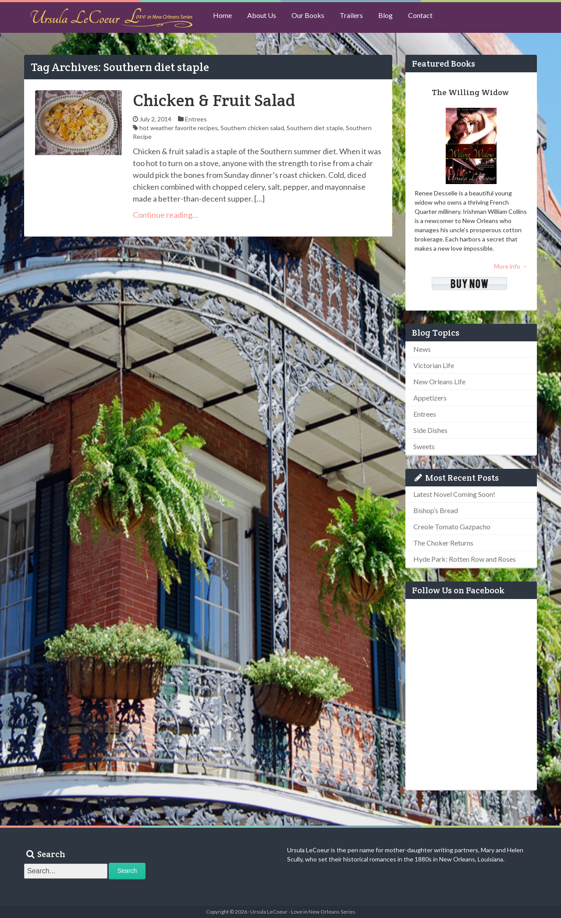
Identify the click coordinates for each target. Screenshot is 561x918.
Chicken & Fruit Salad (214, 100)
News (422, 349)
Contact (432, 18)
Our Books (313, 18)
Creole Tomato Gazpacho (451, 526)
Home (223, 18)
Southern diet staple (315, 127)
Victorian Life (433, 365)
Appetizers (430, 397)
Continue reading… (165, 215)
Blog (395, 18)
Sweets (424, 446)
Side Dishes (430, 430)
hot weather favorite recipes (178, 127)
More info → (511, 266)
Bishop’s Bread (435, 510)
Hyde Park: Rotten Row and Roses (464, 559)
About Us (265, 18)
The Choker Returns (443, 543)
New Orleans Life (439, 381)
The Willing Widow (470, 92)
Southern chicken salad (252, 127)
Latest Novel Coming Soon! (454, 494)
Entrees (196, 119)
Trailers (359, 18)
